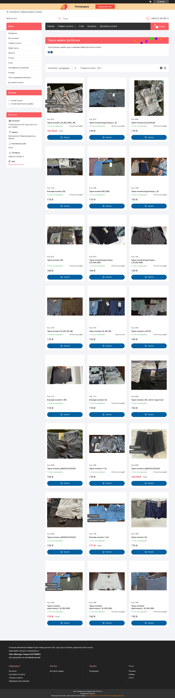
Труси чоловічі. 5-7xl (97, 469)
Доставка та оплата (17, 674)
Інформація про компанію (19, 681)
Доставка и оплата (108, 26)
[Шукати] (59, 18)
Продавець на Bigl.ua (87, 693)
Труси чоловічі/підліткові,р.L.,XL (103, 123)
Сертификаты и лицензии (18, 68)
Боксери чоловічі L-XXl (56, 400)
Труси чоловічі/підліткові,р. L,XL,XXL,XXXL (101, 261)
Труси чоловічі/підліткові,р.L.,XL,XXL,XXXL (58, 607)
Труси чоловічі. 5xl (139, 537)
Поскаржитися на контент (95, 696)
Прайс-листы (13, 48)
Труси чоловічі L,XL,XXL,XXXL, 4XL (61, 123)
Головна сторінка (16, 678)
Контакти (12, 671)
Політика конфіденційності (114, 696)
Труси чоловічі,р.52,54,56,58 (143, 123)
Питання (132, 671)
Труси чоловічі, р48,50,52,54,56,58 (61, 469)
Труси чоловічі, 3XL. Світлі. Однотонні (147, 400)
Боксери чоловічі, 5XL (56, 191)
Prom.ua (99, 691)
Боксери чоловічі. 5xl (98, 400)
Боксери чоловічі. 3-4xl (99, 537)
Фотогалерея (13, 38)
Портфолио (12, 33)
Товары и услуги (65, 26)
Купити (67, 137)
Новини (132, 674)
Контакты (92, 26)
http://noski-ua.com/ (16, 164)
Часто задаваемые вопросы (19, 77)
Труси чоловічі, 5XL (55, 260)
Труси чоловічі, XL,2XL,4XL (100, 331)
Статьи (11, 58)
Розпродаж (94, 671)
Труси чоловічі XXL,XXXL (99, 191)
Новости (11, 53)
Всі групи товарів (57, 671)
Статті (131, 678)
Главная (50, 26)
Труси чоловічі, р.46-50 (141, 331)
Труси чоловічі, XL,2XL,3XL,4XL (60, 331)
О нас (81, 26)
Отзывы (11, 73)
